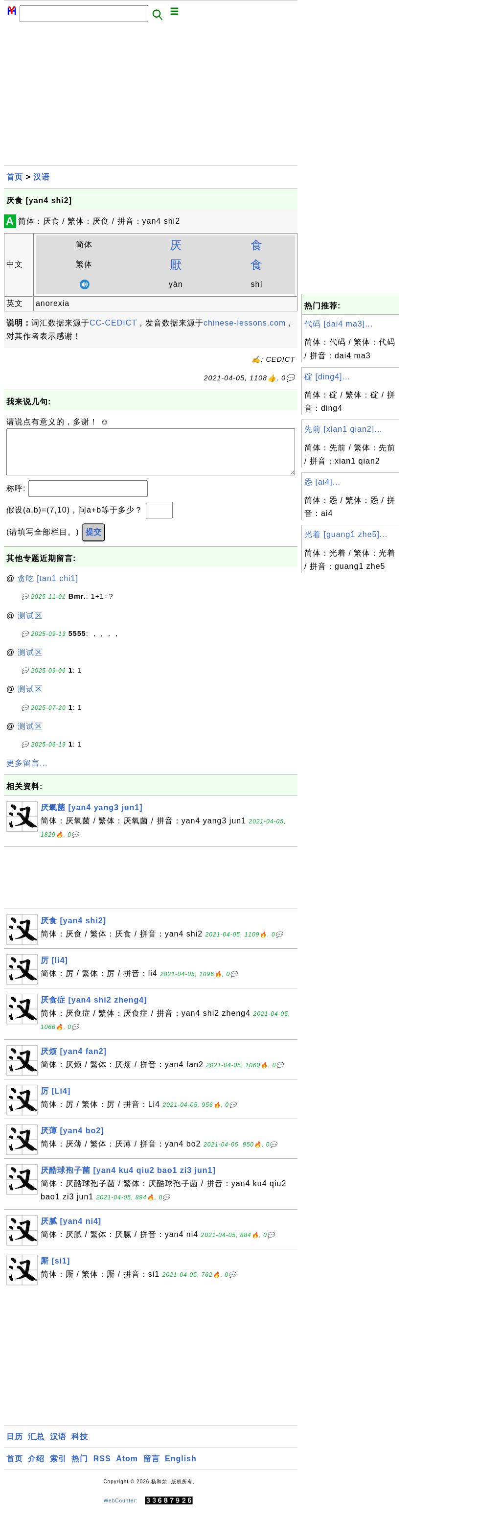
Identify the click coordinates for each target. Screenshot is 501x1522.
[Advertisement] (150, 96)
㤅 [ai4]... (322, 482)
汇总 (36, 1446)
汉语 (41, 177)
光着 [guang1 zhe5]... (345, 534)
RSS (102, 1468)
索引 (58, 1468)
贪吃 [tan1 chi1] (48, 588)
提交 (93, 542)
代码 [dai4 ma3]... (338, 324)
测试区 (30, 625)
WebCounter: (121, 1510)
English (181, 1468)
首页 (14, 177)
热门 (79, 1468)
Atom (127, 1468)
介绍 (36, 1468)
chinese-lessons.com (245, 323)
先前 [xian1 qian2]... (343, 429)
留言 (151, 1468)
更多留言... (26, 773)
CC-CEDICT (113, 323)
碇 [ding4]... (327, 377)
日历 (14, 1446)
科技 (79, 1446)
